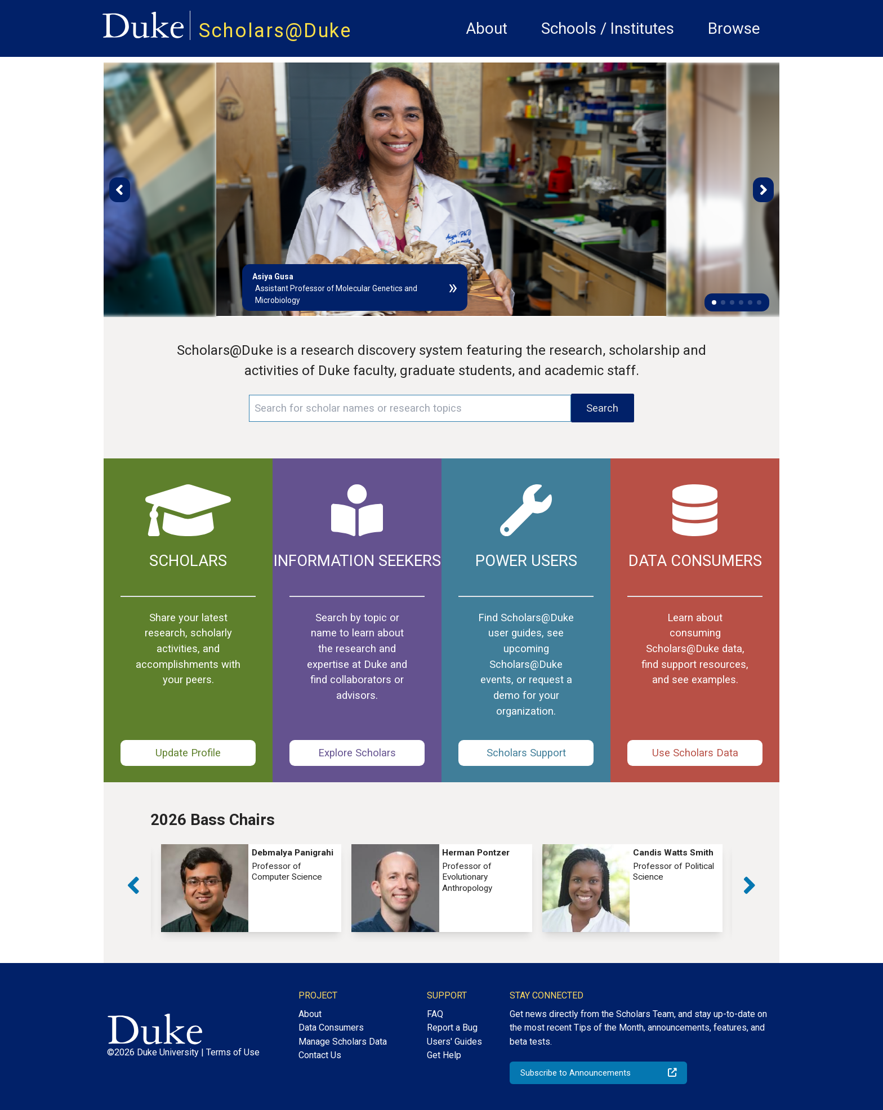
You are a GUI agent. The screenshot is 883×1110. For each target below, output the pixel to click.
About (486, 28)
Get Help (444, 1055)
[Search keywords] (410, 408)
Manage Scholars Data (342, 1041)
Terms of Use (233, 1052)
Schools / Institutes (607, 28)
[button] (714, 302)
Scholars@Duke (275, 30)
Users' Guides (454, 1041)
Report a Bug (452, 1027)
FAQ (435, 1014)
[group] (251, 887)
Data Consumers (331, 1027)
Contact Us (319, 1055)
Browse (734, 28)
